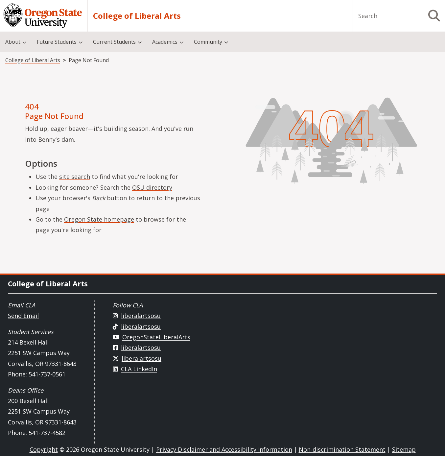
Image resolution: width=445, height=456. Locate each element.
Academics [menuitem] (164, 41)
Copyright (44, 449)
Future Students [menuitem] (57, 41)
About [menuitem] (12, 41)
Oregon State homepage (99, 219)
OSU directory (152, 187)
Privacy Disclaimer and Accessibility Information (224, 449)
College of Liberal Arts (137, 16)
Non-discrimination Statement (342, 449)
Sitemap (404, 449)
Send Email (23, 316)
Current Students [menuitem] (114, 41)
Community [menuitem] (208, 41)
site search (74, 176)
